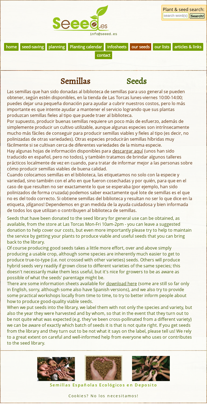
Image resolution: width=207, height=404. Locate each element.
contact (103, 56)
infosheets (116, 48)
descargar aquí (127, 152)
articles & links (187, 48)
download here (121, 284)
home (11, 48)
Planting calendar (86, 48)
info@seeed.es (103, 34)
